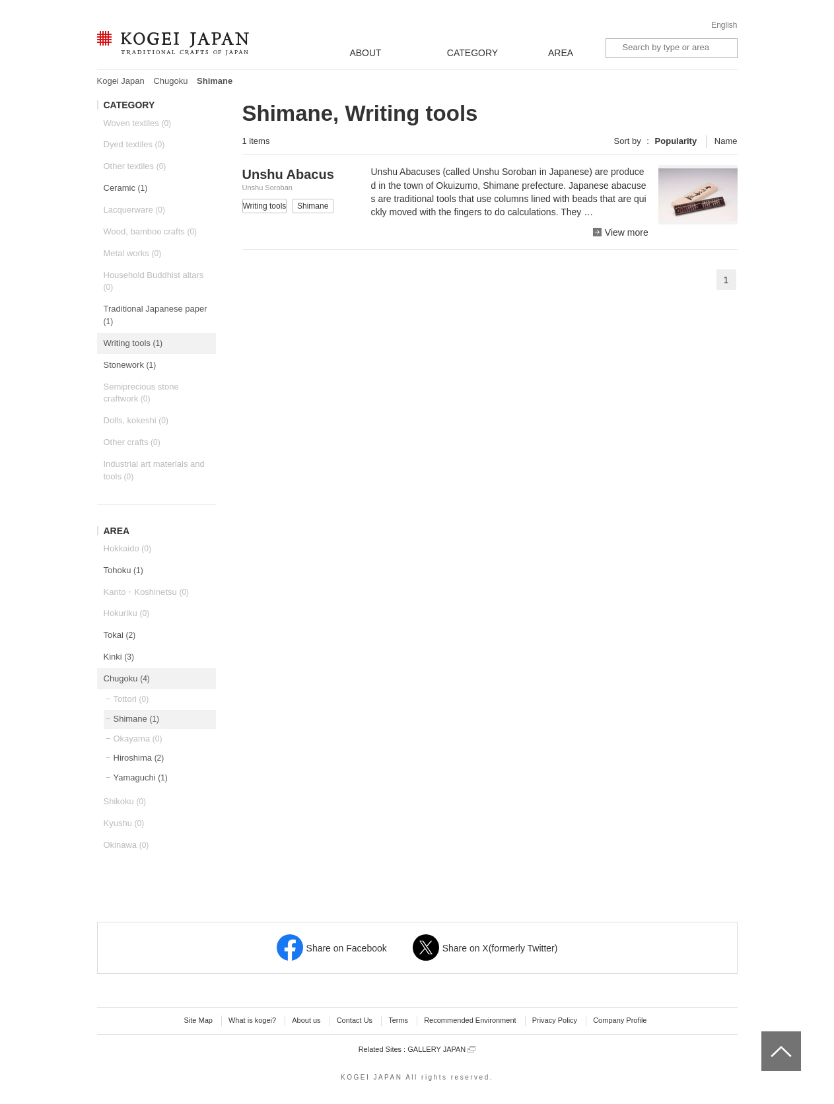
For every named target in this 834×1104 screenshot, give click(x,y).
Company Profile (619, 1020)
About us (306, 1020)
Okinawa (126, 845)
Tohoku (123, 570)
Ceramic (126, 188)
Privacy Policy (554, 1020)
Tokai (120, 635)
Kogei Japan (121, 81)
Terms (398, 1020)
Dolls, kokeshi (136, 420)
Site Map (198, 1020)
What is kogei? (252, 1020)
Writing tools (133, 343)
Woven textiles (138, 123)
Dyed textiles (134, 144)
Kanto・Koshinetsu (147, 592)
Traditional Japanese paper (155, 315)
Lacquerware (134, 210)
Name (726, 141)
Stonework (130, 365)
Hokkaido (127, 548)
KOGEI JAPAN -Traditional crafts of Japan (172, 44)
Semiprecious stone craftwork (141, 393)
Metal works (133, 253)
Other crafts (132, 442)
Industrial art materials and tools (154, 470)
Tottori (131, 699)
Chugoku (170, 81)
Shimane (137, 719)
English (724, 25)
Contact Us (354, 1020)
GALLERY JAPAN (441, 1049)
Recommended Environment (470, 1020)
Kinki (119, 657)
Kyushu (124, 823)
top (766, 1036)
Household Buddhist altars (154, 281)
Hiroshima (139, 758)
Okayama (138, 738)
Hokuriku (127, 613)
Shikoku (125, 801)
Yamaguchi (141, 777)
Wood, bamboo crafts (150, 231)
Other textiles (135, 166)
